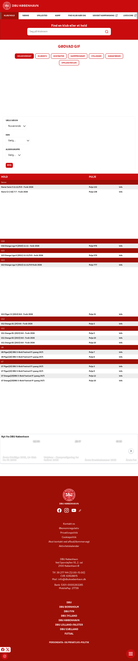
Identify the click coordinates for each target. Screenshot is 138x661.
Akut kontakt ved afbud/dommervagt (69, 542)
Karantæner (114, 56)
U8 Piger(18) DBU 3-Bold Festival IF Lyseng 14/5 (22, 352)
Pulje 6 (92, 357)
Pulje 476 (93, 246)
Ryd (9, 165)
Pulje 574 (93, 255)
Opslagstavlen (69, 63)
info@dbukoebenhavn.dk (72, 579)
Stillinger (96, 56)
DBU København (69, 620)
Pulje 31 (92, 314)
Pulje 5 (92, 333)
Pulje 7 (92, 352)
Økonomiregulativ (69, 528)
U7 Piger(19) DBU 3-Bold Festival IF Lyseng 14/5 (22, 366)
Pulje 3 (92, 324)
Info (120, 187)
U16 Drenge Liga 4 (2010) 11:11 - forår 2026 (20, 246)
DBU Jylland (69, 616)
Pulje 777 (93, 265)
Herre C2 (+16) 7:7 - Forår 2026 (14, 192)
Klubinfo (42, 56)
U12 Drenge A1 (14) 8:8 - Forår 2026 (16, 324)
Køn (8, 135)
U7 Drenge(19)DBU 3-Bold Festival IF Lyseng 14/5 (22, 376)
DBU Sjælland (69, 629)
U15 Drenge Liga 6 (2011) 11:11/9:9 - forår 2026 (22, 255)
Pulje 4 (92, 371)
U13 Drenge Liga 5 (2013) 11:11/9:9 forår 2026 (21, 265)
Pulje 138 (93, 192)
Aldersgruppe (13, 149)
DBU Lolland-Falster (69, 625)
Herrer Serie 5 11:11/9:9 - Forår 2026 (17, 187)
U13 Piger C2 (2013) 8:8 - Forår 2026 (17, 314)
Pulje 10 (92, 338)
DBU (69, 602)
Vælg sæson (12, 120)
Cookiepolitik (69, 537)
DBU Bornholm (69, 607)
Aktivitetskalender (69, 546)
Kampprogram (78, 56)
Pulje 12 (92, 376)
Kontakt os (69, 524)
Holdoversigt (24, 56)
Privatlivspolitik (69, 533)
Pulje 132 (93, 187)
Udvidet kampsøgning (105, 16)
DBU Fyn (69, 611)
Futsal (69, 634)
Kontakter (58, 56)
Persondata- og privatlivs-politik (69, 642)
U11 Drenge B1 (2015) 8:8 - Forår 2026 (18, 333)
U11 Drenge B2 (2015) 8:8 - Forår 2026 (18, 338)
